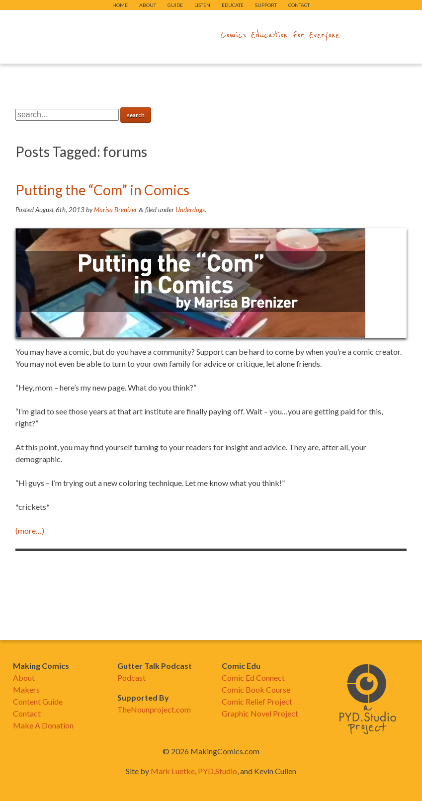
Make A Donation (43, 725)
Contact (299, 5)
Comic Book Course (256, 689)
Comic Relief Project (257, 701)
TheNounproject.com (154, 709)
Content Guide (38, 701)
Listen (202, 5)
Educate (233, 5)
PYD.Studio (217, 771)
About (147, 5)
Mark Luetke (173, 771)
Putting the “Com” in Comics (102, 189)
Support (266, 5)
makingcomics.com (153, 35)
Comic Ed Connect (253, 677)
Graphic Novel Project (260, 713)
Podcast (131, 677)
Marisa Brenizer (115, 210)
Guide (175, 5)
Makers (26, 689)
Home (120, 5)
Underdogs (190, 210)
